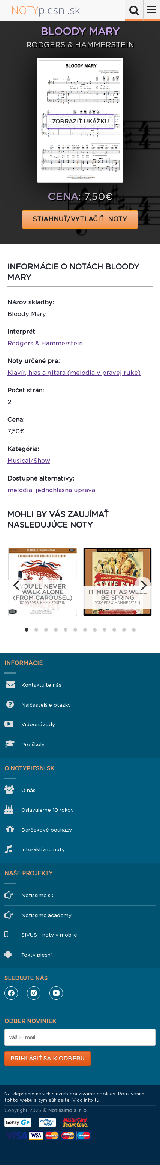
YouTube (56, 993)
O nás (28, 790)
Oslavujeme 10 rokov (47, 810)
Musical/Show (28, 460)
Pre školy (33, 744)
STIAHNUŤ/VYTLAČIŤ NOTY (80, 219)
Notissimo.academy (46, 915)
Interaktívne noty (43, 849)
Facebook (11, 993)
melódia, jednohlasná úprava (51, 490)
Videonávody (38, 724)
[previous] (17, 585)
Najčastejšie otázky (46, 705)
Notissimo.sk (37, 895)
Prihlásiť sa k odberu (47, 1058)
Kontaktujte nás (41, 685)
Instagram (33, 993)
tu (96, 1100)
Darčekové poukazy (46, 830)
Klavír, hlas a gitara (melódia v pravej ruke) (74, 372)
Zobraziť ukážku (80, 122)
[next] (143, 585)
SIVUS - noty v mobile (49, 935)
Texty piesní (36, 955)
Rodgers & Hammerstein (45, 343)
